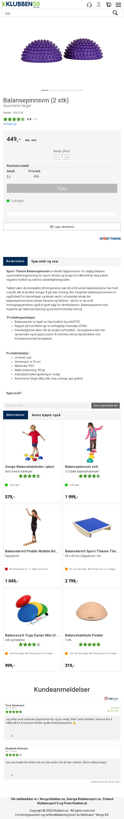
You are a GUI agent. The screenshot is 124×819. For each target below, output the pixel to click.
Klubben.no (57, 799)
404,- (37, 176)
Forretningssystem (27, 814)
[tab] (15, 261)
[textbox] (47, 405)
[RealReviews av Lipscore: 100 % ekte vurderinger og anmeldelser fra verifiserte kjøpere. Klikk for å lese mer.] (111, 698)
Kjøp (62, 188)
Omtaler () (9, 124)
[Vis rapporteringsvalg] (115, 735)
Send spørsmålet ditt (105, 405)
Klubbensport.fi (48, 803)
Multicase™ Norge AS (95, 814)
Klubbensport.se (89, 799)
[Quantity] (62, 156)
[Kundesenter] (89, 4)
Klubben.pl (79, 803)
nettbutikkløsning (56, 814)
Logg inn (99, 4)
